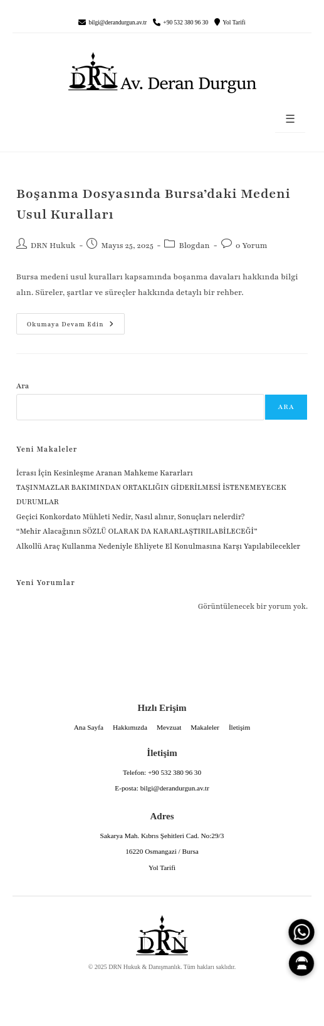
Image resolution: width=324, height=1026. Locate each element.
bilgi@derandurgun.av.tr (117, 22)
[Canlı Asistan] (301, 963)
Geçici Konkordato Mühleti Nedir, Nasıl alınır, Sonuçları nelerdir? (130, 517)
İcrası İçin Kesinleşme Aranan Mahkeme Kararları (104, 473)
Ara (22, 386)
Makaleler (205, 727)
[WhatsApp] (301, 932)
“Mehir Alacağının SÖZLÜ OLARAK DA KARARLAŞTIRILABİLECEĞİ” (137, 531)
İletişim (239, 727)
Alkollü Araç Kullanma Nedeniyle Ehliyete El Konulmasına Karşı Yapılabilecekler (158, 546)
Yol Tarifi (233, 22)
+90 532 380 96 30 (185, 22)
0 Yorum (252, 246)
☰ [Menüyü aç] (290, 119)
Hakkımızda (130, 727)
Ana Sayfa (88, 727)
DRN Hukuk (53, 246)
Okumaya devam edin (65, 320)
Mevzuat (169, 727)
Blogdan (194, 246)
